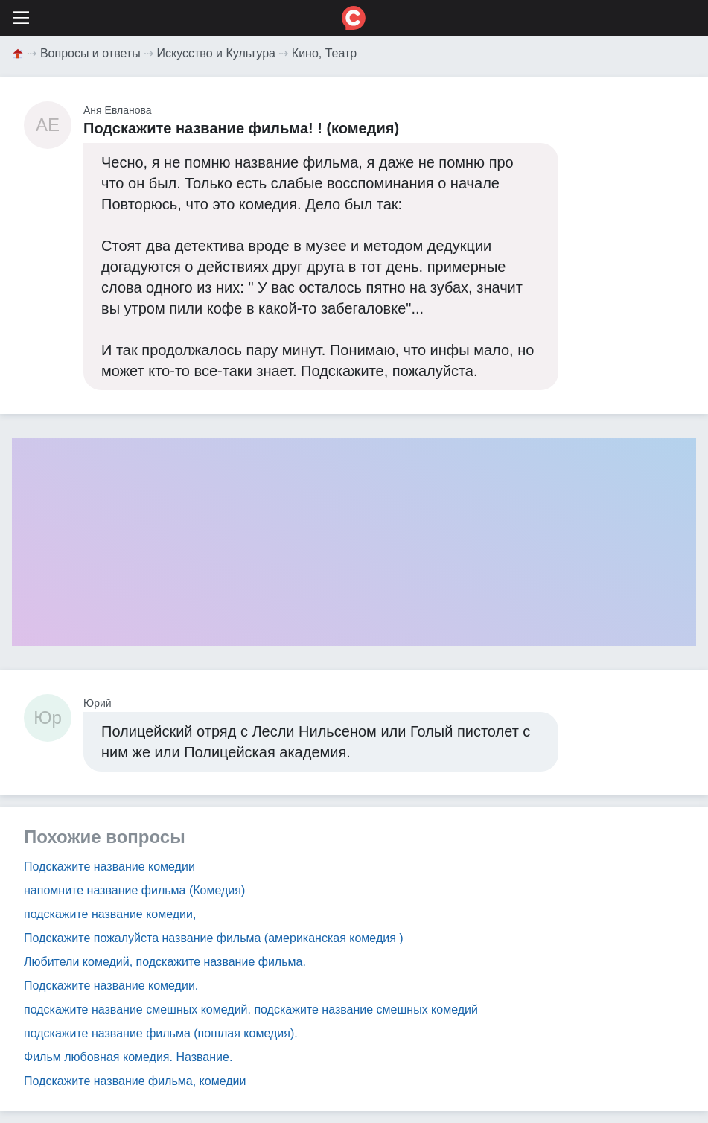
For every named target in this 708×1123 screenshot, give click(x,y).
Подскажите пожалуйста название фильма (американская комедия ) (214, 938)
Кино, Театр (324, 53)
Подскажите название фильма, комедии (135, 1081)
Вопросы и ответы (90, 53)
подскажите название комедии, (110, 914)
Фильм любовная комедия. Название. (128, 1057)
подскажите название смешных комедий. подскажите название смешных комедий (251, 1009)
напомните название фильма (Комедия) (134, 890)
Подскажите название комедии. (111, 985)
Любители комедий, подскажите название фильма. (165, 961)
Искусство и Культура (216, 53)
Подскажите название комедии (109, 866)
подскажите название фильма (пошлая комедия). (161, 1033)
